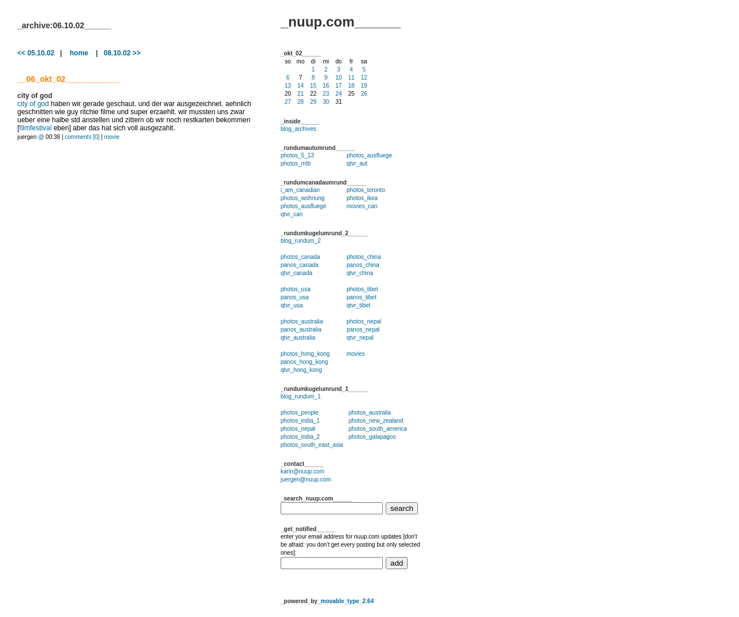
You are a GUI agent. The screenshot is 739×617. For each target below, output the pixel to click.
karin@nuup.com (302, 471)
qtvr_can (292, 214)
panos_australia (301, 329)
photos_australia (302, 321)
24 (338, 94)
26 (364, 94)
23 (326, 94)
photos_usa (296, 289)
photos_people (300, 412)
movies (355, 354)
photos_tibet (362, 289)
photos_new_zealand (376, 420)
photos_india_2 (300, 437)
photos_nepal (363, 321)
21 (300, 94)
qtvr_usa (292, 305)
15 (313, 85)
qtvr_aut (356, 163)
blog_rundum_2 (301, 241)
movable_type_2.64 (347, 601)
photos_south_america (378, 429)
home (79, 53)
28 (300, 102)
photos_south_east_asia (312, 445)
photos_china (363, 257)
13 (288, 85)
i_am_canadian (300, 190)
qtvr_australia (298, 337)
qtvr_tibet (358, 305)
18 (351, 85)
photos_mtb (296, 163)
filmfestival (35, 128)
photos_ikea (362, 198)
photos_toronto (365, 190)
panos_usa (295, 297)
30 (326, 102)
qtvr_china (359, 273)
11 (351, 77)
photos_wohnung (302, 198)
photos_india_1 (300, 420)
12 (364, 77)
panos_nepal (362, 329)
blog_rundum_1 (301, 396)
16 (326, 85)
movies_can (361, 206)
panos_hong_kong (304, 362)
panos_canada (300, 265)
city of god (33, 104)
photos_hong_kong (305, 354)
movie (112, 137)
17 (338, 85)
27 (288, 102)
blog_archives (298, 129)
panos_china (362, 265)
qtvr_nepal (360, 337)
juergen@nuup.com (306, 479)
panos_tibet (361, 297)
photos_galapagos (372, 437)
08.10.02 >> (121, 53)
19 (364, 85)
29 (313, 102)
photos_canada (300, 257)
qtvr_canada (296, 273)
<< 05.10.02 (35, 53)
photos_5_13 (297, 155)
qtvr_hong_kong (301, 370)
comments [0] (82, 137)
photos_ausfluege (369, 155)
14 (300, 85)
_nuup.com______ (341, 21)
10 (338, 77)
